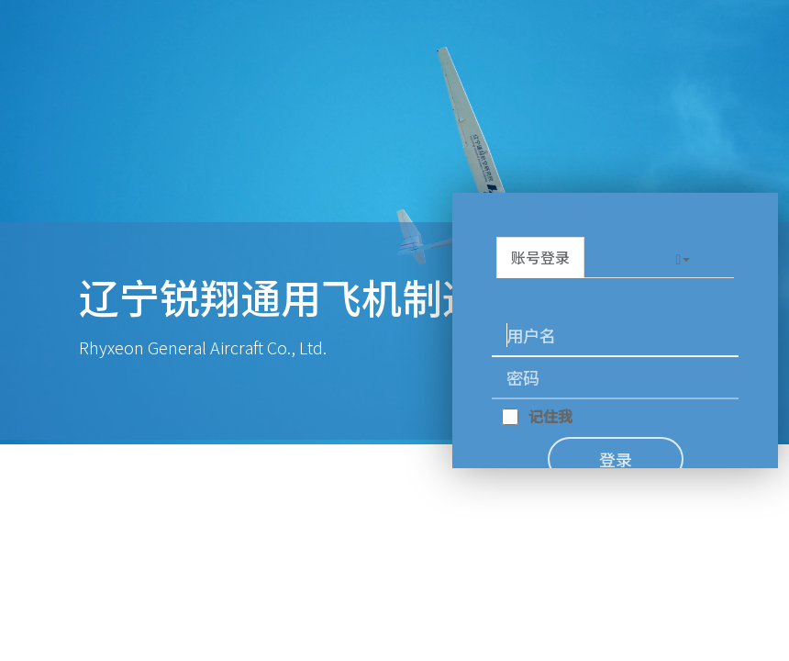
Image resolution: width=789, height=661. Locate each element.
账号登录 (540, 257)
